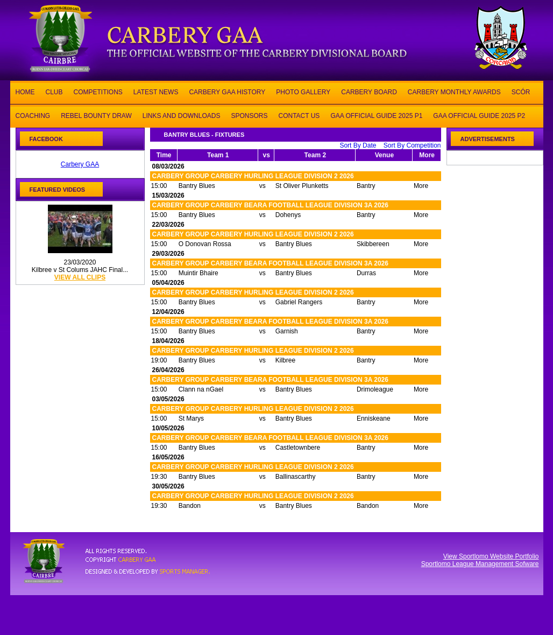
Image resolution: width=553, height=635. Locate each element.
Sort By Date (357, 145)
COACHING (33, 115)
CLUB (54, 91)
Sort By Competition (412, 145)
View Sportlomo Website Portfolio (491, 556)
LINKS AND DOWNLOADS (182, 115)
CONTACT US (299, 115)
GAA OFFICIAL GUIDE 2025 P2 (479, 115)
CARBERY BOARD (369, 91)
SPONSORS (249, 115)
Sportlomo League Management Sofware (480, 564)
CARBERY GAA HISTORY (227, 91)
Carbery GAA (80, 164)
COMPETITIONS (98, 91)
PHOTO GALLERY (303, 91)
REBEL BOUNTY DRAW (96, 115)
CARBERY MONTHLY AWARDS (454, 91)
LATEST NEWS (156, 91)
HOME (25, 91)
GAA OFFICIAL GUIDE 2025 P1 (376, 115)
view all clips (79, 277)
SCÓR (521, 91)
